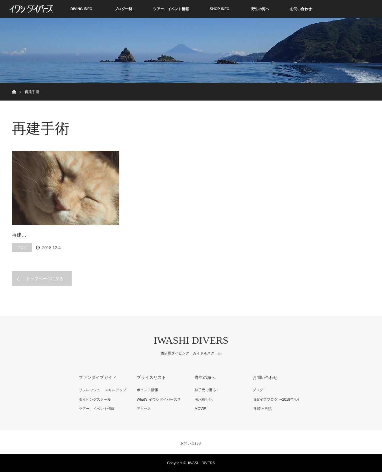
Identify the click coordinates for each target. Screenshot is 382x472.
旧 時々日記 (261, 409)
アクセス (144, 409)
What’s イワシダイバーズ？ (159, 399)
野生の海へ (260, 9)
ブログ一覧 (123, 9)
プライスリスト (151, 377)
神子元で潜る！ (207, 390)
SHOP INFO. (220, 9)
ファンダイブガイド (97, 377)
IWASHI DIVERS (191, 340)
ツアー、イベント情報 (171, 9)
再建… (19, 234)
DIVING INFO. (81, 9)
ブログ (21, 248)
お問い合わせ (301, 9)
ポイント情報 (147, 390)
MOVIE (200, 409)
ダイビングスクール (95, 399)
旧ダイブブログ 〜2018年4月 (275, 399)
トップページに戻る (45, 278)
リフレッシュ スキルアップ (102, 390)
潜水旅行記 (203, 399)
